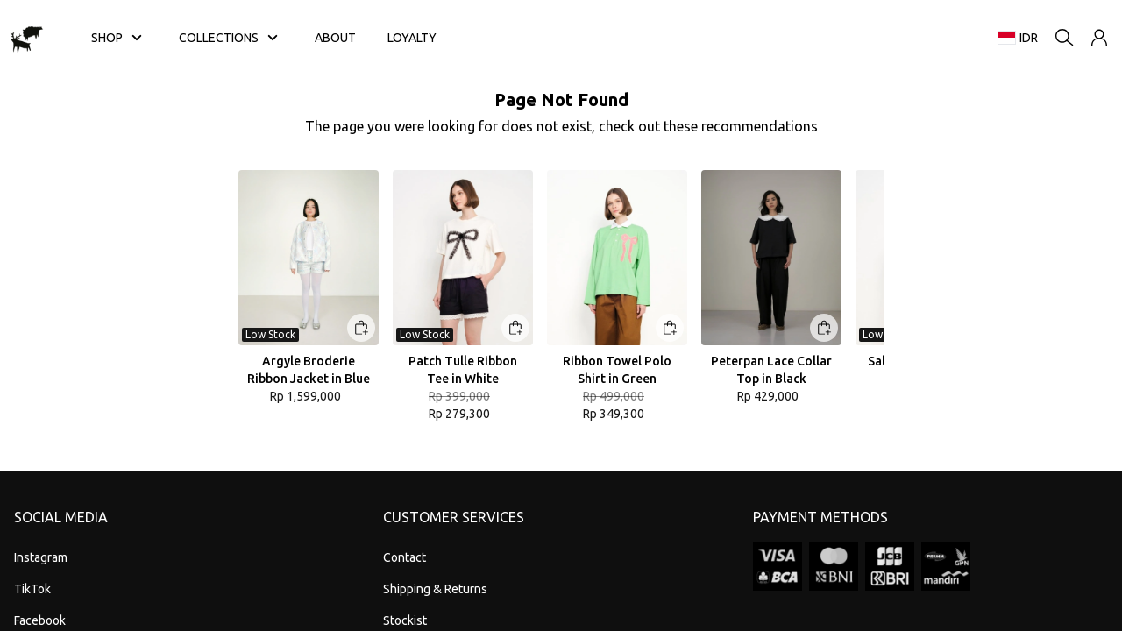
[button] (1099, 37)
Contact (404, 557)
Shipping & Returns (435, 589)
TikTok (32, 589)
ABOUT (335, 38)
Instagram (40, 557)
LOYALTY (412, 38)
